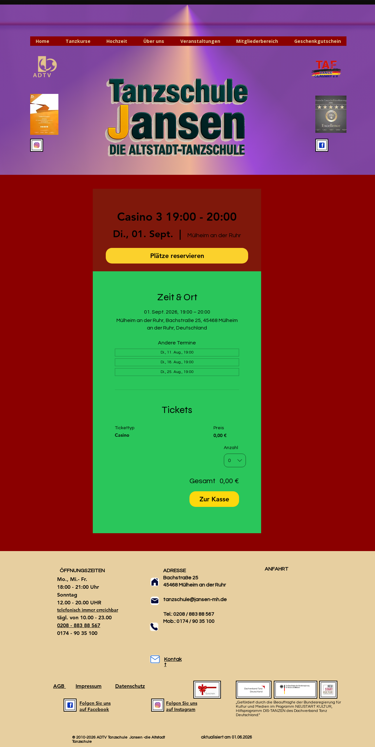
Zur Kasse (214, 499)
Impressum (89, 686)
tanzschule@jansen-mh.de (195, 599)
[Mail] (155, 601)
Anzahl (231, 447)
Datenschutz (130, 686)
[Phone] (154, 627)
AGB (59, 686)
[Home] (155, 582)
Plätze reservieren (177, 256)
